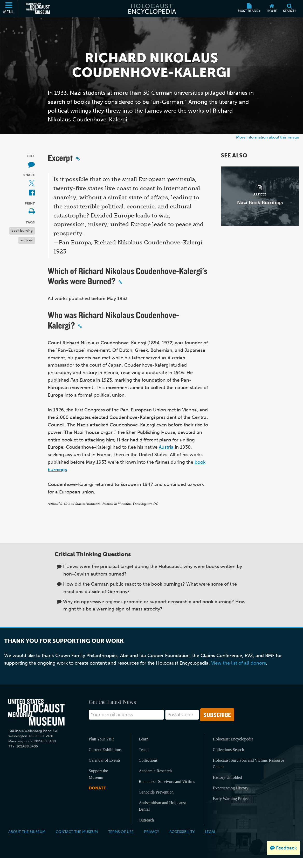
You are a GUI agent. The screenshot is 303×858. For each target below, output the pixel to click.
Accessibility (182, 831)
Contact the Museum (77, 831)
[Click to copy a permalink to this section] (78, 158)
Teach (144, 749)
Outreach (146, 820)
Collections (148, 760)
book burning (22, 230)
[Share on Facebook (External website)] (32, 193)
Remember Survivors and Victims (167, 781)
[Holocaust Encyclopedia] (151, 8)
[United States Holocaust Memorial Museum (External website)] (38, 8)
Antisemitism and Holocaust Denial (162, 806)
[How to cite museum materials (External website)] (31, 165)
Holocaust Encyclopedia (233, 739)
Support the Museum (98, 774)
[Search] (289, 8)
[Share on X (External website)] (32, 183)
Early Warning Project (231, 798)
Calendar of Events (105, 760)
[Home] (272, 8)
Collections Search (228, 749)
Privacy (151, 831)
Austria (166, 447)
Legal (210, 831)
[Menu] (9, 8)
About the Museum (26, 831)
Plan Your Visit (101, 739)
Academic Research (155, 771)
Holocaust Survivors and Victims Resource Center (248, 763)
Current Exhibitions (105, 749)
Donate (97, 788)
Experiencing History (230, 788)
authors (26, 240)
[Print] (32, 212)
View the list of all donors (238, 663)
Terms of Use (121, 831)
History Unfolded (227, 777)
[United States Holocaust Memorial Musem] (36, 712)
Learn (143, 739)
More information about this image (267, 137)
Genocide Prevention (156, 792)
